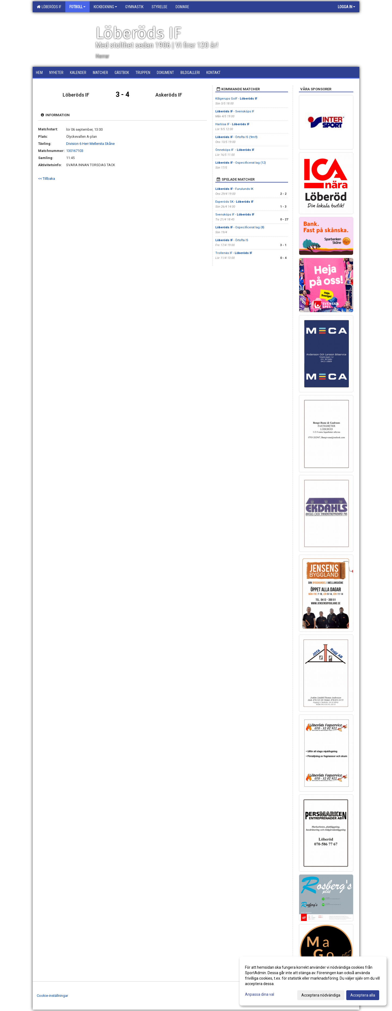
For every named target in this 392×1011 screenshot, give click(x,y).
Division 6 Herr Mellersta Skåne (90, 144)
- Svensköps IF (234, 111)
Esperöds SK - (234, 202)
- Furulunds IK (234, 189)
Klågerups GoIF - (236, 98)
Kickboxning (105, 7)
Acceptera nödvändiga (320, 995)
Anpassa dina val (259, 994)
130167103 (74, 151)
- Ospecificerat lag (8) (239, 227)
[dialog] (313, 981)
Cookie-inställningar (52, 996)
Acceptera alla (362, 995)
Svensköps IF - (234, 214)
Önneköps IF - (234, 150)
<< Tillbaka (46, 179)
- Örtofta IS (231, 240)
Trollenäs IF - (233, 253)
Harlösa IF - (232, 124)
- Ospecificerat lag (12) (240, 162)
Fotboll (77, 7)
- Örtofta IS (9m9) (236, 137)
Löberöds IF (49, 7)
